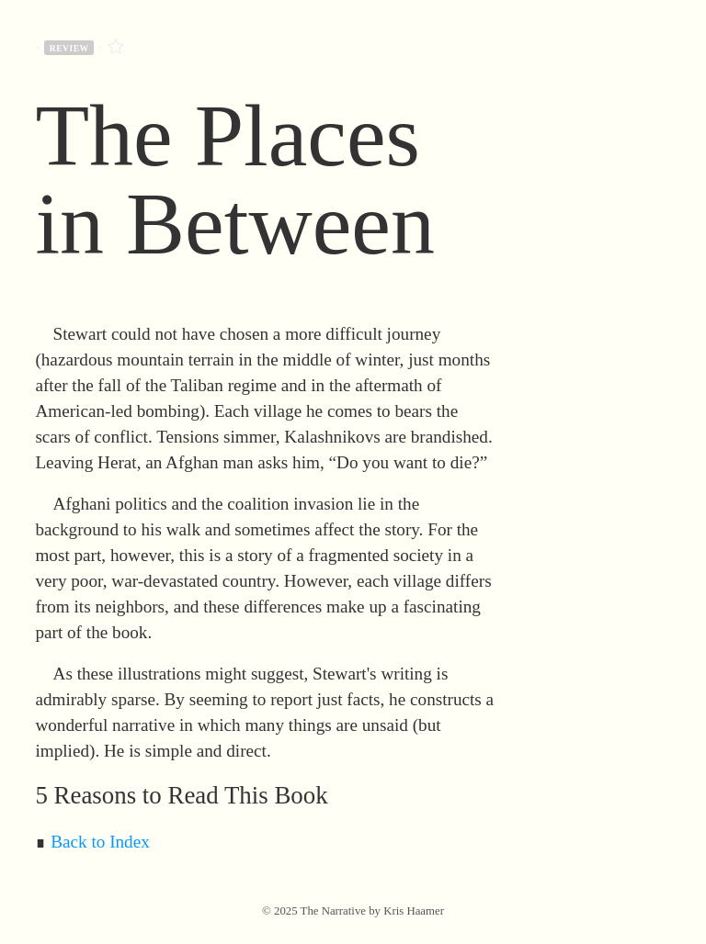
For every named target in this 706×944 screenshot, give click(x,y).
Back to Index (100, 841)
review (69, 48)
